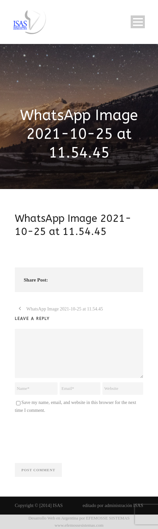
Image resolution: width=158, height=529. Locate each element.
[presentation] (65, 437)
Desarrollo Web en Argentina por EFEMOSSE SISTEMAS (79, 518)
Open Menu (138, 21)
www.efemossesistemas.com (79, 525)
